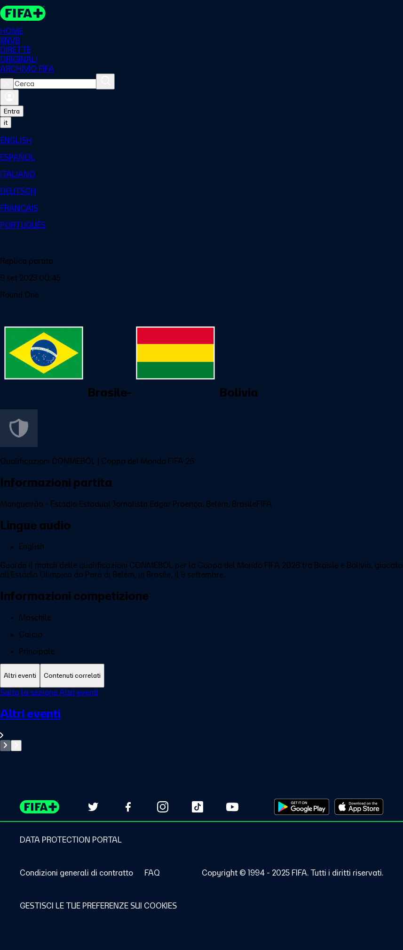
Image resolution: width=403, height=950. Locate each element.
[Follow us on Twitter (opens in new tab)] (93, 806)
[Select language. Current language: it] (5, 122)
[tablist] (201, 676)
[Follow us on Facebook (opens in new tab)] (128, 806)
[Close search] (7, 83)
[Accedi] (9, 97)
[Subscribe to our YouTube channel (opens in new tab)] (232, 806)
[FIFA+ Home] (23, 13)
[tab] (20, 676)
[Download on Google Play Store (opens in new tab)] (302, 806)
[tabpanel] (201, 719)
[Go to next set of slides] (16, 745)
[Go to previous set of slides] (5, 745)
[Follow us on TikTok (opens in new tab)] (197, 806)
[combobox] (55, 84)
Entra (12, 111)
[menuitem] (201, 140)
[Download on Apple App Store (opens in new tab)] (358, 806)
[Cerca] (105, 81)
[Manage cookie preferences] (98, 906)
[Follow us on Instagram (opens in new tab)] (162, 806)
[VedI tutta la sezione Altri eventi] (201, 723)
